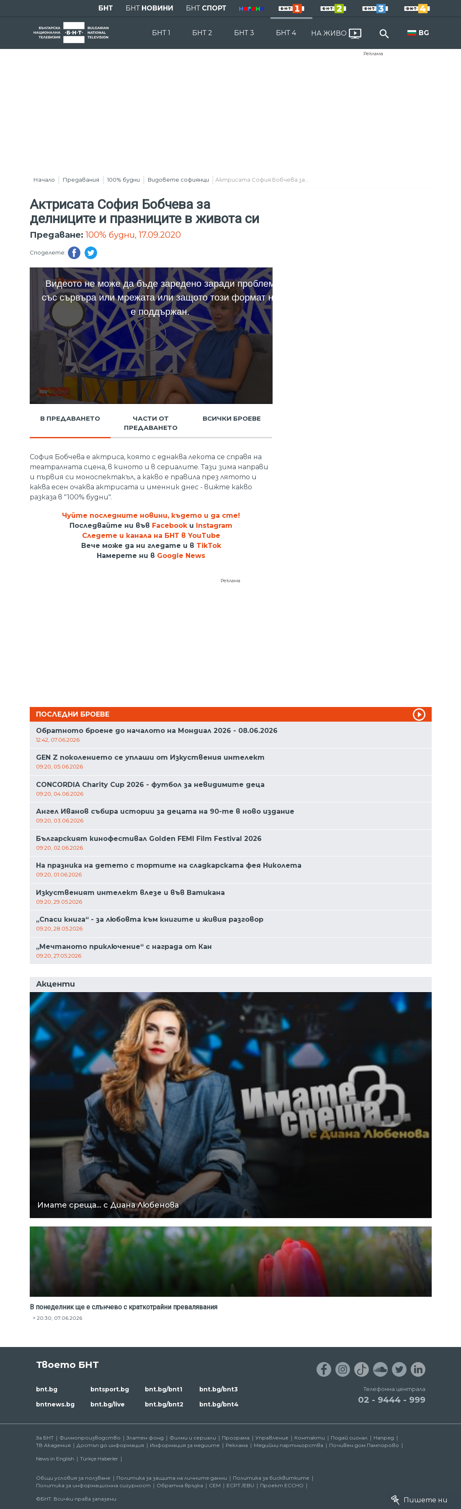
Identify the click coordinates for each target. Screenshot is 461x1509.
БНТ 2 (202, 33)
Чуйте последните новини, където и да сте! (151, 515)
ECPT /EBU (240, 1485)
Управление (271, 1437)
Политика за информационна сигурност (93, 1485)
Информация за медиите (185, 1445)
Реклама (373, 54)
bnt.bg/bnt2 (164, 1404)
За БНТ (45, 1437)
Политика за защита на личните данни (171, 1478)
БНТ (105, 8)
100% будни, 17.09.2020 (133, 235)
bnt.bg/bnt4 (219, 1404)
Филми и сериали (193, 1437)
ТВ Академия (53, 1445)
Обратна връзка (180, 1485)
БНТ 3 (244, 33)
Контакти (309, 1437)
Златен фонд (145, 1437)
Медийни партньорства (288, 1445)
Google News (181, 556)
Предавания (81, 179)
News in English (55, 1458)
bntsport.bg (109, 1389)
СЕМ (215, 1485)
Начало (44, 179)
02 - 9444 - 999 (391, 1400)
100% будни (123, 179)
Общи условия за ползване (73, 1478)
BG (424, 33)
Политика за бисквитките (271, 1478)
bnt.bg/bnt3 (218, 1389)
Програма (236, 1437)
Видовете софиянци (178, 179)
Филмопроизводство (90, 1437)
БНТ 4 (286, 33)
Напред (383, 1437)
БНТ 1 (161, 33)
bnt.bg (46, 1389)
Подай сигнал (349, 1437)
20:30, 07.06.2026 (59, 1318)
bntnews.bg (55, 1404)
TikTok (208, 546)
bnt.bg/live (107, 1404)
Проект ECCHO (282, 1485)
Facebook (169, 526)
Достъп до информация (110, 1445)
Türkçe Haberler (99, 1458)
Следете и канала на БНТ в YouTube (151, 536)
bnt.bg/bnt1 (163, 1389)
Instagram (214, 526)
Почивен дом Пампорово (364, 1445)
